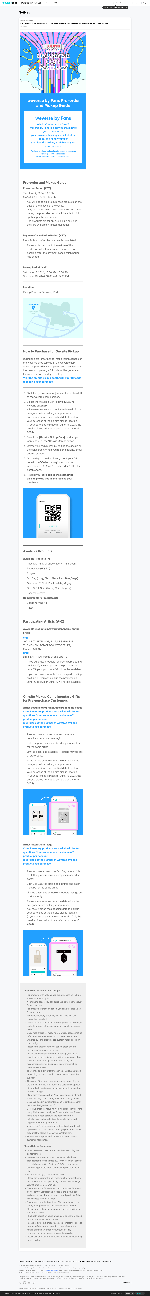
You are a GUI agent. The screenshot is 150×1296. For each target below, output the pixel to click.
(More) (58, 1293)
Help (144, 3)
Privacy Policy (85, 1261)
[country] (115, 3)
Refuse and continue (116, 1293)
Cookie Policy (95, 1261)
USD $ (55, 3)
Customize (129, 1293)
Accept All (140, 1293)
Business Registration (51, 1270)
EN (47, 3)
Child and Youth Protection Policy (68, 1261)
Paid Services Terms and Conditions (45, 1261)
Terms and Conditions (25, 1261)
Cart (121, 3)
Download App (125, 1282)
